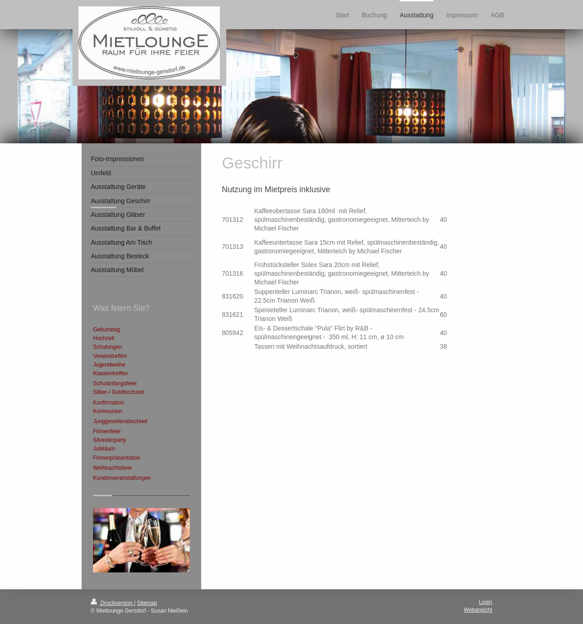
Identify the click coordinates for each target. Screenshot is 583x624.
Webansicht (478, 610)
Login (485, 602)
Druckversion (112, 603)
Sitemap (147, 603)
